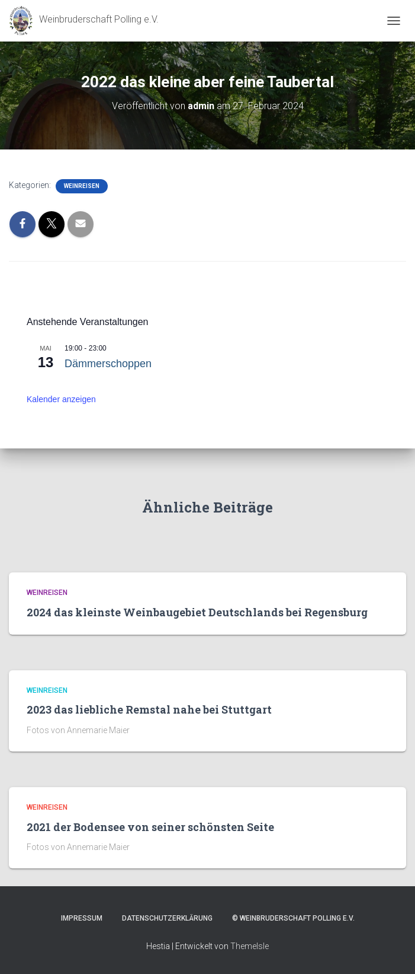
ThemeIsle (249, 946)
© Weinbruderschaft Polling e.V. (293, 918)
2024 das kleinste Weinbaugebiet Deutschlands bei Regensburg (197, 612)
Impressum (81, 918)
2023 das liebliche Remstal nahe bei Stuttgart (149, 709)
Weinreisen (81, 186)
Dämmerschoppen (108, 364)
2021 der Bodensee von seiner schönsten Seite (150, 827)
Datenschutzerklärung (167, 918)
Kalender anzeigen (61, 399)
